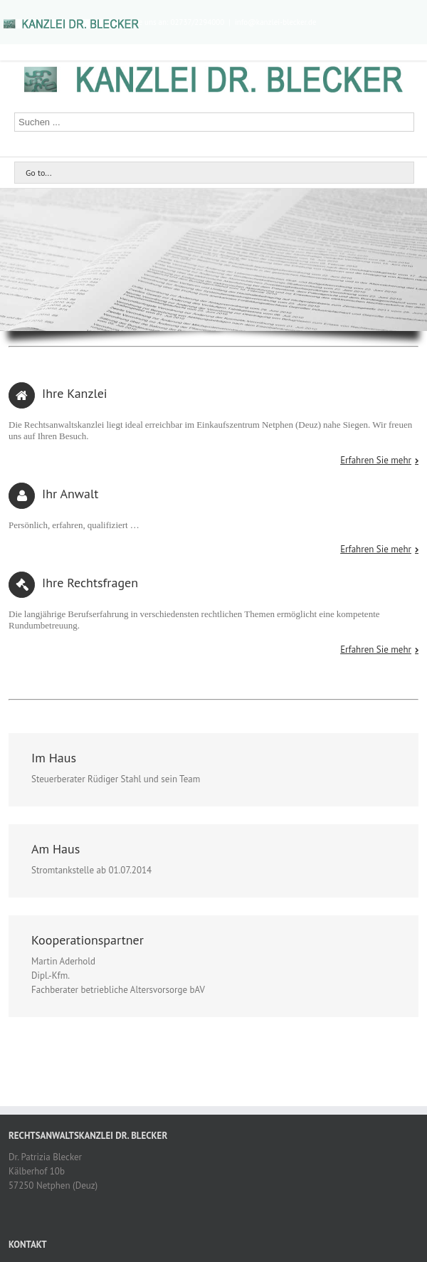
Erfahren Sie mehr (375, 460)
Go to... (38, 172)
